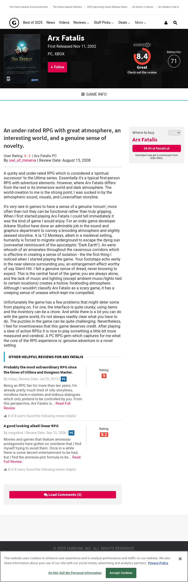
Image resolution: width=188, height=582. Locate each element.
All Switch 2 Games (142, 7)
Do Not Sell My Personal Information (75, 573)
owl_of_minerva (22, 160)
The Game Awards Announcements (28, 7)
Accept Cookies (121, 573)
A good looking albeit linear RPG (31, 425)
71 (174, 61)
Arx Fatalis (66, 38)
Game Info (94, 94)
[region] (94, 566)
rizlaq (12, 379)
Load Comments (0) (63, 494)
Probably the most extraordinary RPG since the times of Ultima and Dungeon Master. (40, 370)
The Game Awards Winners (67, 7)
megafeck (16, 433)
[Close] (180, 558)
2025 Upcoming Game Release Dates (107, 7)
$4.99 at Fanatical (156, 148)
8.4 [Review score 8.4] (142, 56)
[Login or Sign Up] (166, 23)
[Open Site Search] (175, 23)
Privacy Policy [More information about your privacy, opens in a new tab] (158, 563)
